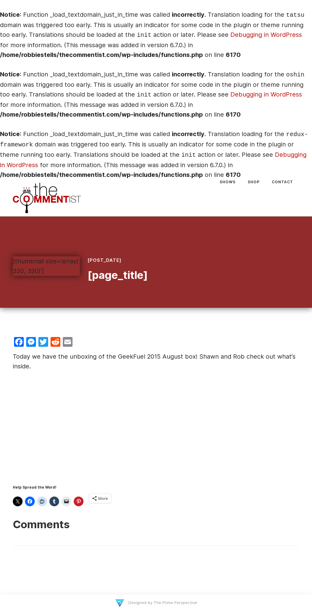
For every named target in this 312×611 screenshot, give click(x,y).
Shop (254, 182)
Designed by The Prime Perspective (162, 602)
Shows (228, 182)
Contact (282, 182)
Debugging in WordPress (266, 34)
